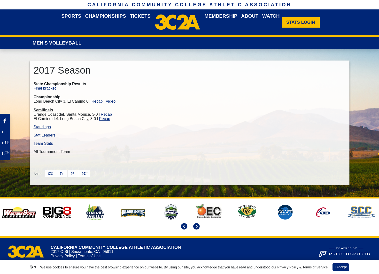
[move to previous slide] (183, 227)
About (249, 16)
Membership (220, 16)
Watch (271, 16)
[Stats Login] (301, 22)
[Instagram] (5, 131)
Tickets (140, 16)
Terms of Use (89, 256)
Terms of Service (315, 267)
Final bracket (45, 88)
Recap (97, 101)
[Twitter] (5, 153)
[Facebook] (5, 121)
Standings (42, 127)
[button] (84, 173)
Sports (71, 16)
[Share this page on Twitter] (62, 173)
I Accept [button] (341, 267)
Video (111, 101)
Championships (105, 16)
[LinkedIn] (5, 142)
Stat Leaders (45, 135)
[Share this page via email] (73, 173)
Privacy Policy (63, 256)
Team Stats (43, 143)
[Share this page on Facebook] (50, 173)
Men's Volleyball (57, 43)
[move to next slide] (195, 227)
